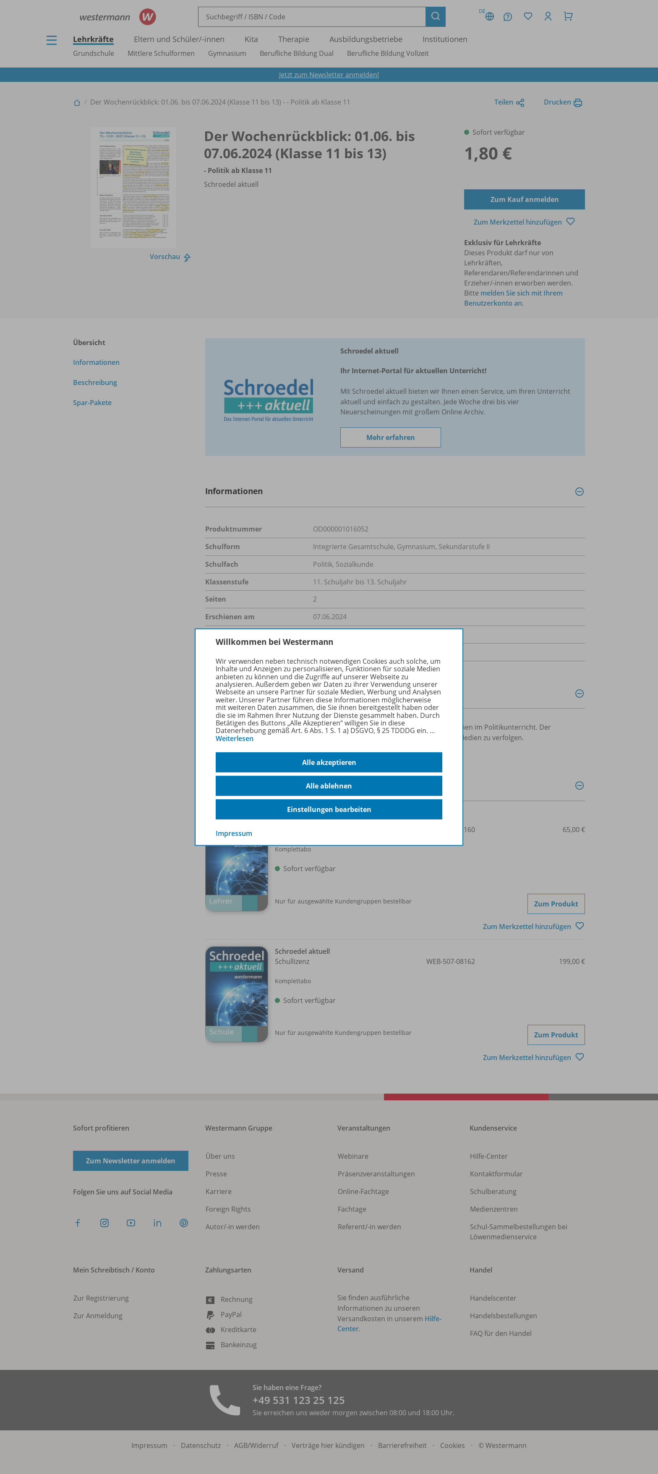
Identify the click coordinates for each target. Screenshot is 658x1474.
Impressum (234, 833)
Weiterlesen (234, 738)
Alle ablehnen (329, 786)
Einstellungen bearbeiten (329, 809)
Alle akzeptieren (329, 762)
